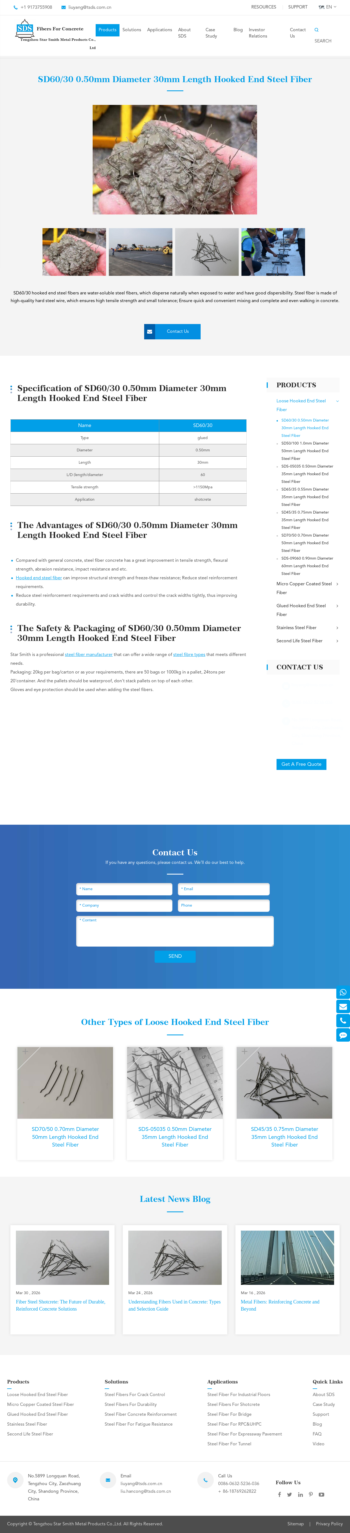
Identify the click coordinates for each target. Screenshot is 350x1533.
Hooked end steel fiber (39, 578)
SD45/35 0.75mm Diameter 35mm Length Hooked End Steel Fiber (305, 520)
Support (298, 7)
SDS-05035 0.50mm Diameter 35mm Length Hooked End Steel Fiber (307, 474)
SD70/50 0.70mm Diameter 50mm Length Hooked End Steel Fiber (305, 543)
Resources (263, 7)
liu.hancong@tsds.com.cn (146, 1491)
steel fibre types (189, 655)
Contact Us (298, 33)
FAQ (317, 1434)
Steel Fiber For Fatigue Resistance (139, 1424)
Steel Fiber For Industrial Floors (238, 1395)
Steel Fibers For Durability (131, 1405)
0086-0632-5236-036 (238, 1484)
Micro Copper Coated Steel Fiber (308, 588)
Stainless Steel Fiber (308, 628)
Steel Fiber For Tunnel (229, 1444)
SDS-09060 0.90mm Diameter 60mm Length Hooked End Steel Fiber (307, 566)
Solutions (132, 30)
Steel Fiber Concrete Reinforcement (141, 1414)
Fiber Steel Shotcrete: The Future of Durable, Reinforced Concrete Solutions (60, 1305)
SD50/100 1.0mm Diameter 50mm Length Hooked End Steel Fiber (305, 451)
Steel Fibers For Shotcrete (233, 1405)
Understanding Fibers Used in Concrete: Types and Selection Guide (174, 1305)
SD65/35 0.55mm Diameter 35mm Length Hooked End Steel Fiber (305, 497)
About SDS (184, 33)
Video (319, 1444)
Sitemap (296, 1524)
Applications (159, 30)
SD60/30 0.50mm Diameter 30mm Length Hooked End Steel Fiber (305, 428)
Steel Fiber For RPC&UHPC (234, 1424)
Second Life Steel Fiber (308, 641)
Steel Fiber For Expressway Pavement (244, 1434)
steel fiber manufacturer (89, 655)
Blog (238, 30)
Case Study (211, 33)
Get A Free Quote (301, 764)
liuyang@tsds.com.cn (90, 7)
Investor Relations (258, 33)
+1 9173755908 (36, 7)
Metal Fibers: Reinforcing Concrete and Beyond (280, 1305)
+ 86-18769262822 (237, 1491)
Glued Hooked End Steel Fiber (308, 610)
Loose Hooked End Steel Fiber (308, 405)
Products (107, 30)
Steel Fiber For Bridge (229, 1414)
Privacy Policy (329, 1524)
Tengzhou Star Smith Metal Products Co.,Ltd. (78, 1524)
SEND (175, 956)
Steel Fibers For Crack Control (135, 1395)
